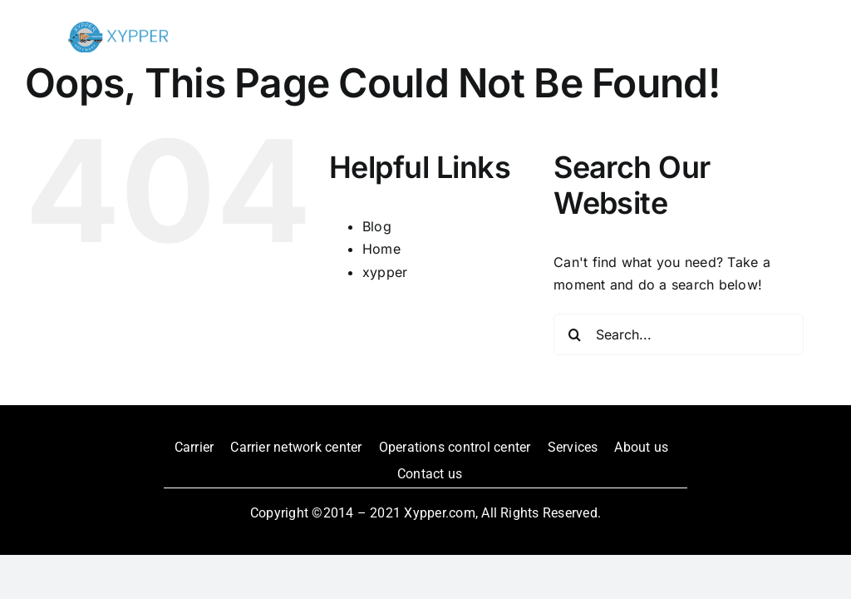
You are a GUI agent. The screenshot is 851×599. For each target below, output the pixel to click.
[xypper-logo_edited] (118, 28)
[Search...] (678, 334)
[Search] (574, 334)
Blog (376, 226)
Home (381, 248)
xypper (384, 272)
